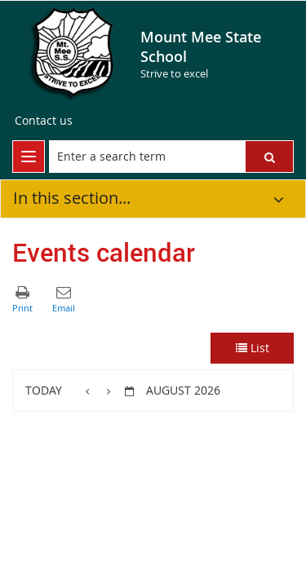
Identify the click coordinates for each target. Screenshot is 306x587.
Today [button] (43, 390)
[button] (269, 156)
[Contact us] (44, 121)
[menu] (28, 156)
